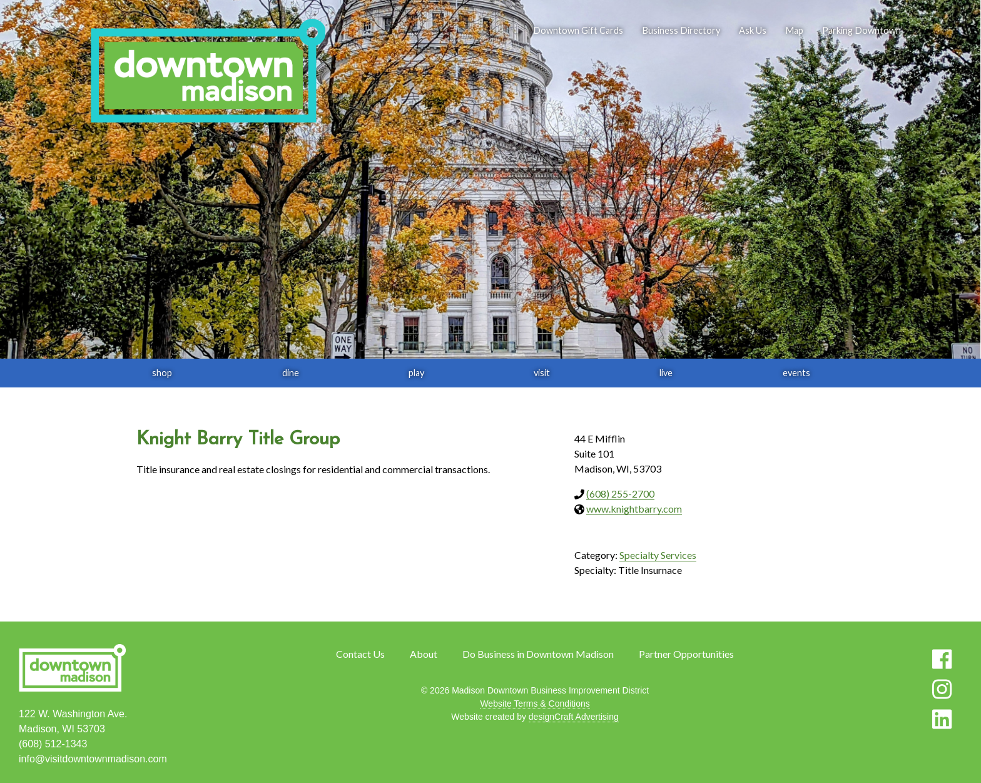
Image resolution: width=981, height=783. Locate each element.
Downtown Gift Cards (578, 30)
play (416, 372)
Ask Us (752, 30)
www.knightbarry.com (634, 508)
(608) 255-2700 (620, 493)
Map (794, 30)
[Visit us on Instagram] (942, 689)
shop (162, 372)
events (796, 372)
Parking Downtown (861, 30)
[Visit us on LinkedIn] (942, 719)
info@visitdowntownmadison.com (93, 759)
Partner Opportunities (686, 654)
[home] (207, 72)
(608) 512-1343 (53, 744)
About (423, 654)
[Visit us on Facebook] (942, 659)
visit (542, 372)
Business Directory (681, 30)
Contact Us (360, 654)
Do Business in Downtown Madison (538, 654)
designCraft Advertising (574, 717)
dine (290, 372)
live (666, 372)
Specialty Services (657, 555)
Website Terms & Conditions (534, 704)
